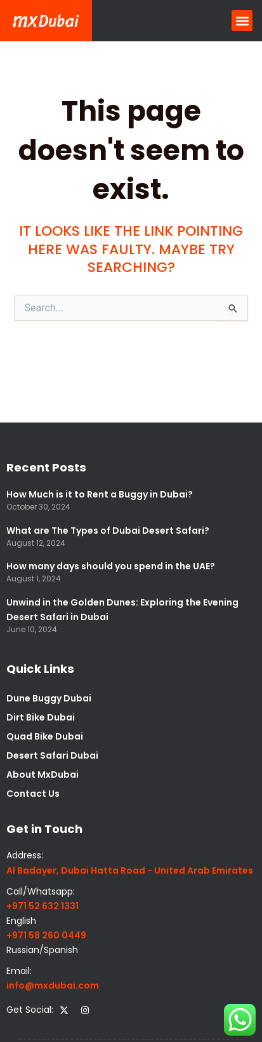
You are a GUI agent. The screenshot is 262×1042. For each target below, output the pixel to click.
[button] (242, 20)
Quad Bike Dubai (44, 736)
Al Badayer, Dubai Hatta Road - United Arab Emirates (129, 870)
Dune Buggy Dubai (48, 698)
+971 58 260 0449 (46, 935)
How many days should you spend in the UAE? (110, 566)
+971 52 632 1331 (42, 906)
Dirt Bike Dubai (40, 717)
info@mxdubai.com (52, 985)
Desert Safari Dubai (52, 755)
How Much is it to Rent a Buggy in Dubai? (99, 494)
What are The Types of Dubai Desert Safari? (107, 530)
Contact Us (33, 793)
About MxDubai (42, 774)
